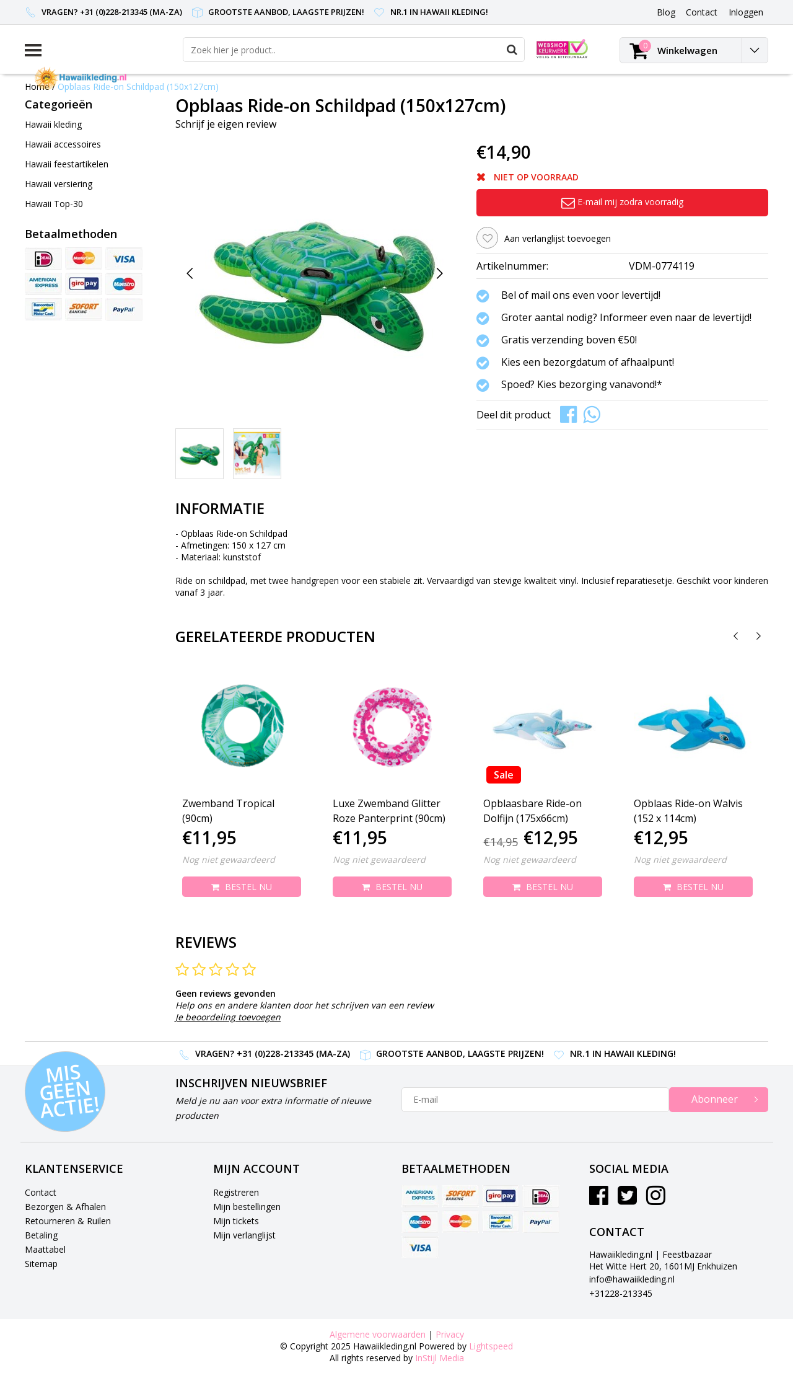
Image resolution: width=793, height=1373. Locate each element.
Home (37, 86)
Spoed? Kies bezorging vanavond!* (581, 385)
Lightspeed (491, 1346)
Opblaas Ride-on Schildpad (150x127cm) (138, 86)
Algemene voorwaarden (378, 1334)
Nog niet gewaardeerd (228, 859)
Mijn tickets (236, 1221)
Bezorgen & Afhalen (65, 1206)
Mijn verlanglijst (244, 1235)
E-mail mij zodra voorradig (622, 202)
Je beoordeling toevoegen (228, 1017)
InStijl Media (439, 1358)
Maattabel (45, 1249)
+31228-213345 (620, 1293)
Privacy (450, 1334)
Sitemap (41, 1263)
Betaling (41, 1235)
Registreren (236, 1192)
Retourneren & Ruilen (68, 1221)
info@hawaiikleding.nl (632, 1279)
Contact (40, 1192)
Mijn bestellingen (247, 1206)
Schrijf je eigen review (225, 124)
